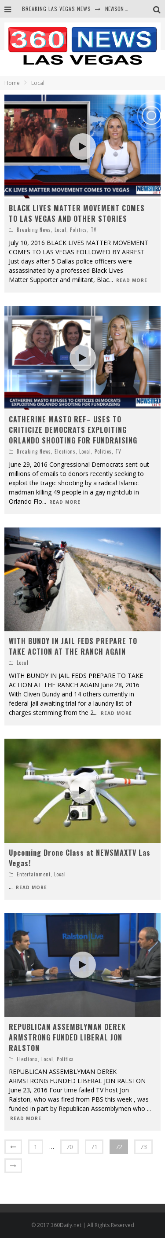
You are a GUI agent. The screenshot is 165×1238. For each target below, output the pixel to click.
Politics (78, 229)
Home (12, 83)
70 (69, 1147)
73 (143, 1147)
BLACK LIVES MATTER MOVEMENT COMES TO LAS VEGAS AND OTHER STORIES (77, 213)
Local (60, 229)
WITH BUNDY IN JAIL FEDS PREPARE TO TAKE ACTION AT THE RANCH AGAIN (73, 646)
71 (94, 1147)
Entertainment (34, 874)
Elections (65, 451)
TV (94, 229)
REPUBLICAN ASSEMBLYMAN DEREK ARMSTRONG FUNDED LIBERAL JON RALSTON (67, 1037)
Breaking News (34, 229)
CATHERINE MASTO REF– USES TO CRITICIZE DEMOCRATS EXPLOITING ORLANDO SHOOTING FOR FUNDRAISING (73, 430)
